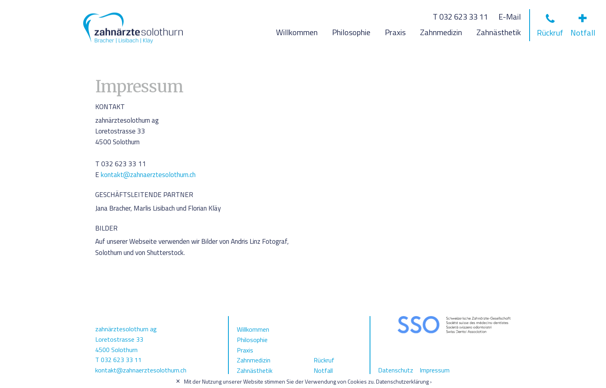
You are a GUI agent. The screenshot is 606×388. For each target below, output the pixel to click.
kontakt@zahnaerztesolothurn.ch (148, 174)
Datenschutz (395, 370)
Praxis (395, 32)
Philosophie (351, 32)
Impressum (435, 370)
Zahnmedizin (441, 32)
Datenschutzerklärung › (404, 381)
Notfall (323, 370)
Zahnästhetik (498, 32)
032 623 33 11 (121, 359)
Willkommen (297, 32)
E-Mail (509, 16)
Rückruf (324, 360)
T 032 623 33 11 (460, 16)
